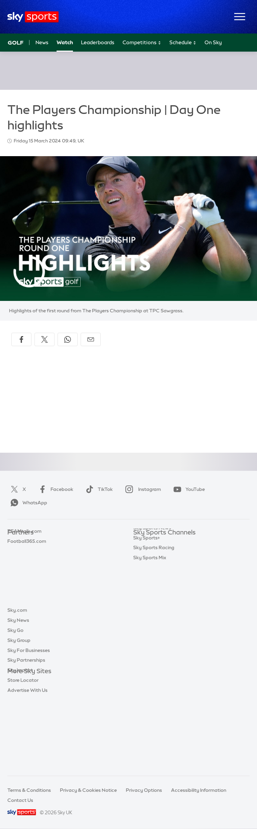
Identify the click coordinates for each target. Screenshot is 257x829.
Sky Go (15, 701)
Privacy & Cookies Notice (88, 790)
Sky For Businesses (28, 721)
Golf (15, 42)
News (42, 42)
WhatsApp (27, 502)
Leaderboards (97, 42)
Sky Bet (16, 542)
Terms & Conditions (29, 790)
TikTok (98, 489)
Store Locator (22, 751)
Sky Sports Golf (150, 582)
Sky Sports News (152, 622)
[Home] (33, 16)
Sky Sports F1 (148, 592)
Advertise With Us (27, 761)
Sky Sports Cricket (154, 572)
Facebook (54, 489)
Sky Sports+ (146, 632)
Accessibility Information (198, 790)
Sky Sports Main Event (158, 542)
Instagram (141, 489)
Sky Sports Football (155, 562)
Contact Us (20, 800)
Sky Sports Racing (153, 642)
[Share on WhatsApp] (68, 339)
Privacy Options (144, 790)
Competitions (141, 43)
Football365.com (26, 572)
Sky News (18, 691)
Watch (65, 42)
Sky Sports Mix (149, 652)
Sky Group (18, 711)
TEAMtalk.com (24, 562)
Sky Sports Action (153, 612)
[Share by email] (91, 339)
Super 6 (15, 552)
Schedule (182, 43)
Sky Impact (20, 741)
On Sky (213, 42)
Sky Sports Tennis (153, 602)
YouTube (188, 489)
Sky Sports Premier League (163, 552)
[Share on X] (44, 339)
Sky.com (17, 681)
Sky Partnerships (26, 731)
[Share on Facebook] (21, 339)
